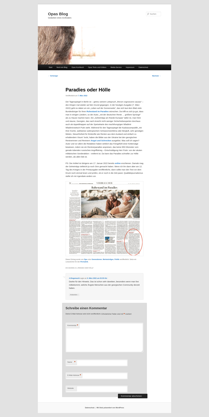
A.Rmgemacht (74, 278)
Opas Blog (58, 14)
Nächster (156, 76)
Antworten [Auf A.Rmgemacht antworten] (74, 295)
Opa (85, 259)
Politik (116, 259)
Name (71, 362)
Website (70, 388)
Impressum (130, 67)
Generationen (97, 259)
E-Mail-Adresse (74, 375)
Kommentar (72, 325)
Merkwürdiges (108, 259)
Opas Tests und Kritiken (97, 67)
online (118, 163)
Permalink (84, 262)
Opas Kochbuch (78, 67)
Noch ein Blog (62, 67)
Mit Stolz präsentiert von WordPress (110, 408)
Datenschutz (143, 67)
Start (50, 67)
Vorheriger (53, 76)
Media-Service (116, 67)
